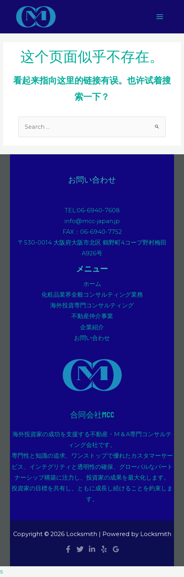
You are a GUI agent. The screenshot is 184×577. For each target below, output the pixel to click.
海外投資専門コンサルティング (92, 305)
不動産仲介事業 (92, 316)
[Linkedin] (92, 549)
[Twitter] (80, 549)
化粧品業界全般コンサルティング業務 (92, 294)
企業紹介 (92, 327)
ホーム (92, 284)
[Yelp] (104, 549)
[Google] (115, 549)
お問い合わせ (92, 338)
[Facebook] (68, 549)
